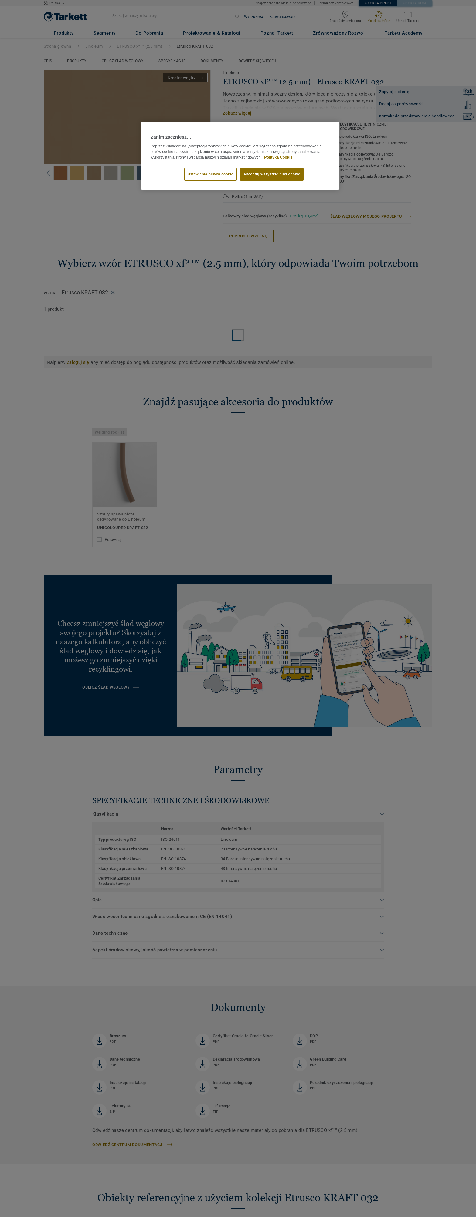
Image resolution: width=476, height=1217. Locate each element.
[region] (240, 156)
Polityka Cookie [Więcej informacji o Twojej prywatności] (278, 157)
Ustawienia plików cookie (210, 174)
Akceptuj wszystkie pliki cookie (271, 174)
